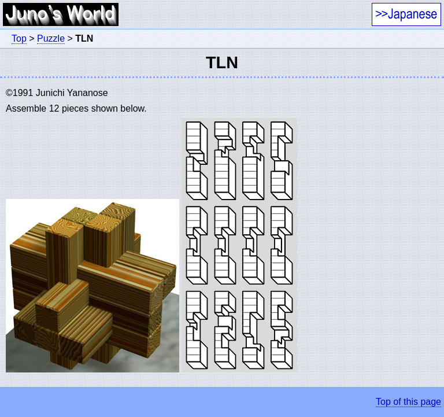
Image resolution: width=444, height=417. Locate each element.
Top (19, 38)
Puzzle (51, 38)
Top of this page (408, 402)
